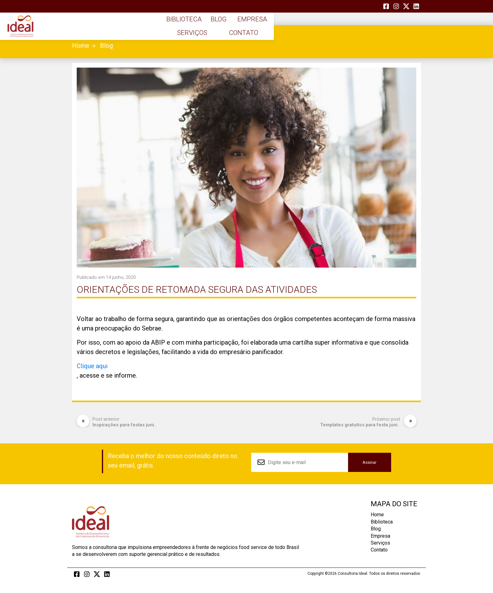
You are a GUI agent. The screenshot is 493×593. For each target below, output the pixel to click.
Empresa (299, 28)
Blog (250, 28)
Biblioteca (201, 28)
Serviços (347, 28)
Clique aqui (92, 366)
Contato (396, 28)
